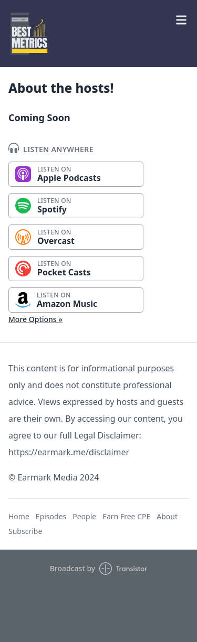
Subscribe (25, 531)
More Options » (35, 319)
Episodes (51, 516)
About (167, 516)
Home (18, 516)
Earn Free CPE (126, 516)
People (84, 516)
